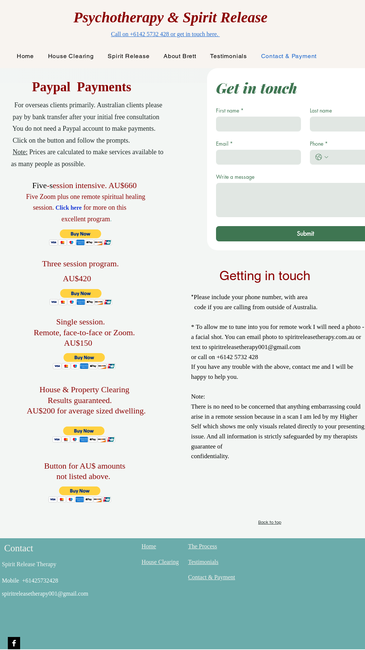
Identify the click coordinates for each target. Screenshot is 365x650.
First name (230, 110)
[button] (80, 237)
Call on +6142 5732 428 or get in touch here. (165, 34)
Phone (319, 143)
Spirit (201, 17)
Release (244, 17)
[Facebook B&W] (14, 643)
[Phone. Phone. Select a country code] (321, 157)
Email (224, 143)
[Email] (256, 157)
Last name (321, 110)
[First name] (256, 124)
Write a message (235, 177)
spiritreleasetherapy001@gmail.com (45, 593)
